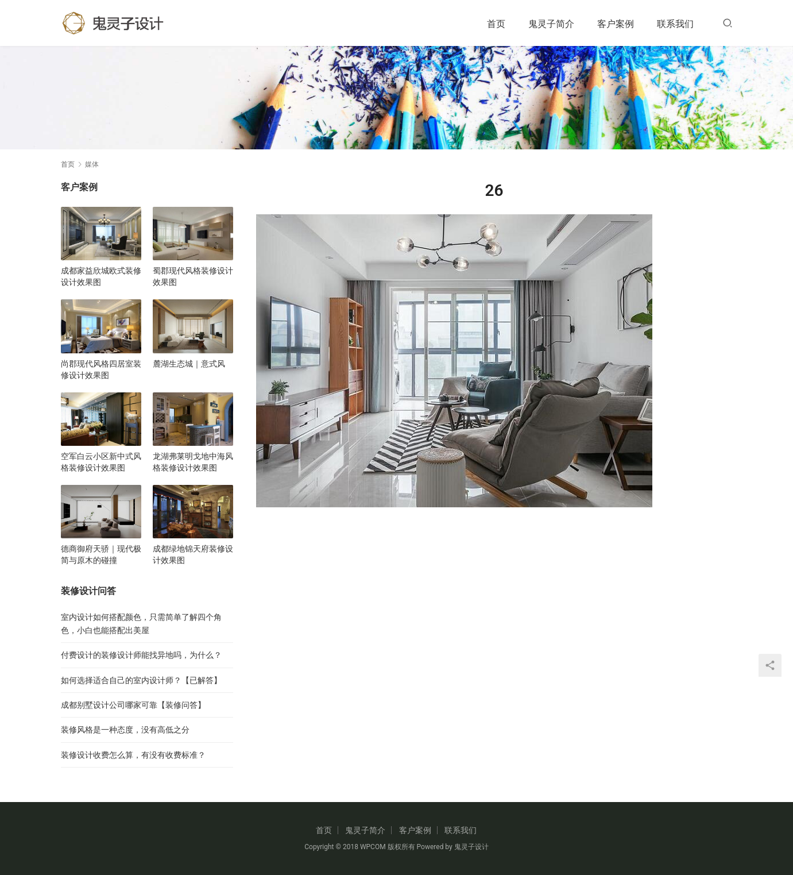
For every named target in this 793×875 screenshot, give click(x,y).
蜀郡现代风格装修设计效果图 (193, 276)
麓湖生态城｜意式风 (189, 363)
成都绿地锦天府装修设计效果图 (193, 554)
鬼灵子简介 (551, 23)
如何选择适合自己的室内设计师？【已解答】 (141, 680)
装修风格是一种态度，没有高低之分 (125, 729)
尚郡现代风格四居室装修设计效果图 (101, 369)
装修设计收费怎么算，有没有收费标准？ (133, 755)
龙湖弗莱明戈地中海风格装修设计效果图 (193, 462)
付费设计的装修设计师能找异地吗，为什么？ (141, 655)
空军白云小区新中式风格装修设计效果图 (101, 462)
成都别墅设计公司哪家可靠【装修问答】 (133, 705)
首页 (496, 23)
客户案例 (615, 23)
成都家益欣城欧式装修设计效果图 (101, 276)
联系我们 (675, 23)
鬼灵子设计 (471, 847)
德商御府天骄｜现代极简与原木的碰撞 (101, 554)
